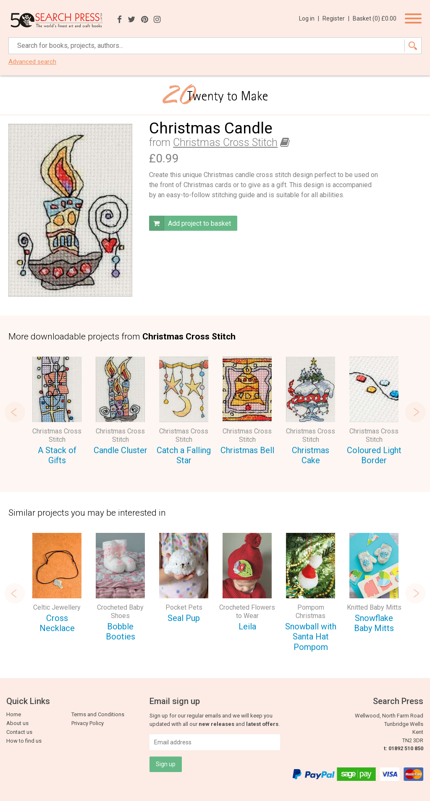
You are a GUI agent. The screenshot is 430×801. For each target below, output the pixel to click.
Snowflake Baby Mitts (374, 623)
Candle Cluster (120, 450)
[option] (57, 412)
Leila (247, 626)
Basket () (374, 18)
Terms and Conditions (97, 714)
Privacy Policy (87, 723)
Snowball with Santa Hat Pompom (310, 636)
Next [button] (415, 412)
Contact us (19, 732)
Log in (309, 18)
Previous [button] (14, 412)
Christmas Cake (310, 455)
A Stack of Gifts (57, 455)
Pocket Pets (183, 607)
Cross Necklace (57, 623)
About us (17, 723)
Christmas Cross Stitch (225, 142)
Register (335, 18)
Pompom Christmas (310, 611)
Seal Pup (184, 618)
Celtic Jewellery (57, 607)
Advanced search (32, 62)
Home (13, 714)
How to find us (24, 741)
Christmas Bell (247, 450)
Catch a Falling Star (184, 455)
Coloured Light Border (374, 455)
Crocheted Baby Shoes (120, 611)
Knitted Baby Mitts (374, 607)
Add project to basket (190, 223)
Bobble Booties (120, 631)
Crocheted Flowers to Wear (247, 611)
